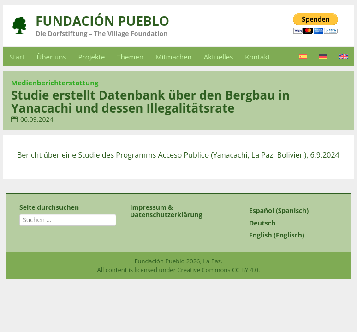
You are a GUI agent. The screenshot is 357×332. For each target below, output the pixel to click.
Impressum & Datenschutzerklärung (166, 211)
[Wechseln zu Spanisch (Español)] (289, 211)
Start (16, 56)
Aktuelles (218, 56)
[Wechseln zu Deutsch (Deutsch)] (289, 223)
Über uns (51, 56)
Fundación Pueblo (102, 21)
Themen (130, 56)
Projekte (91, 56)
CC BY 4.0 (245, 270)
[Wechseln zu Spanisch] (303, 56)
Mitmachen (173, 56)
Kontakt (257, 56)
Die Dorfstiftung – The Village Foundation (101, 33)
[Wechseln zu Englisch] (344, 56)
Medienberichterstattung (55, 82)
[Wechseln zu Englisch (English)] (289, 235)
